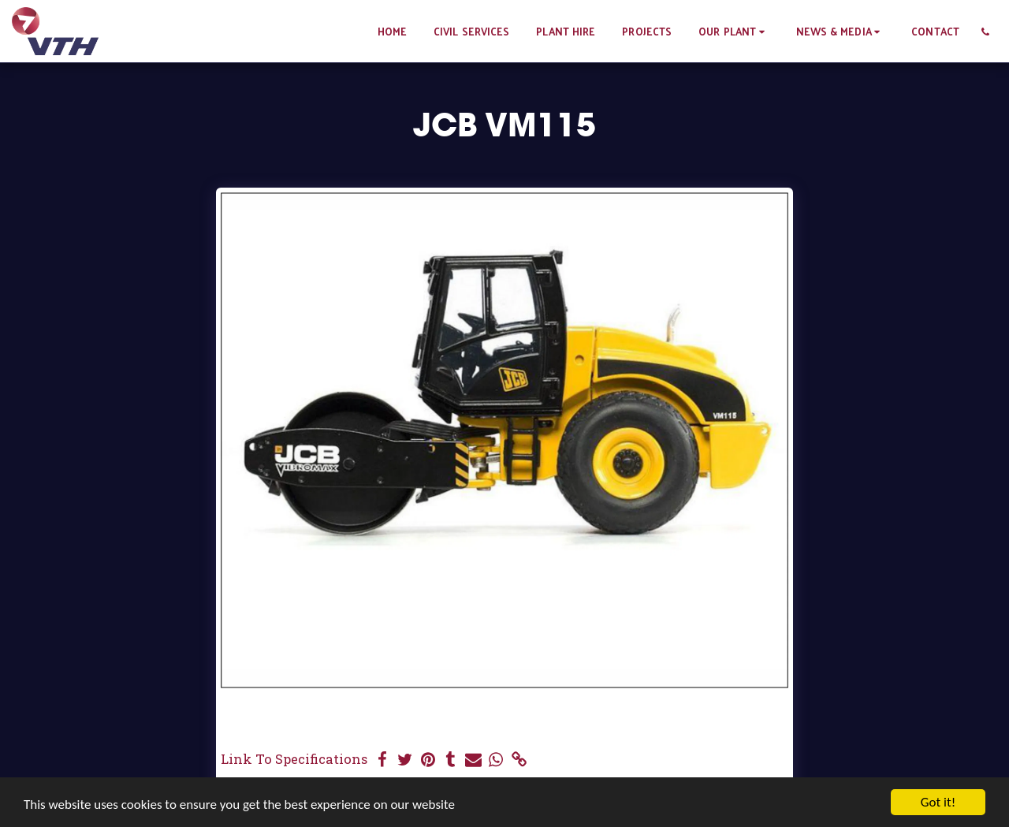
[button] (733, 31)
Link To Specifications (294, 759)
